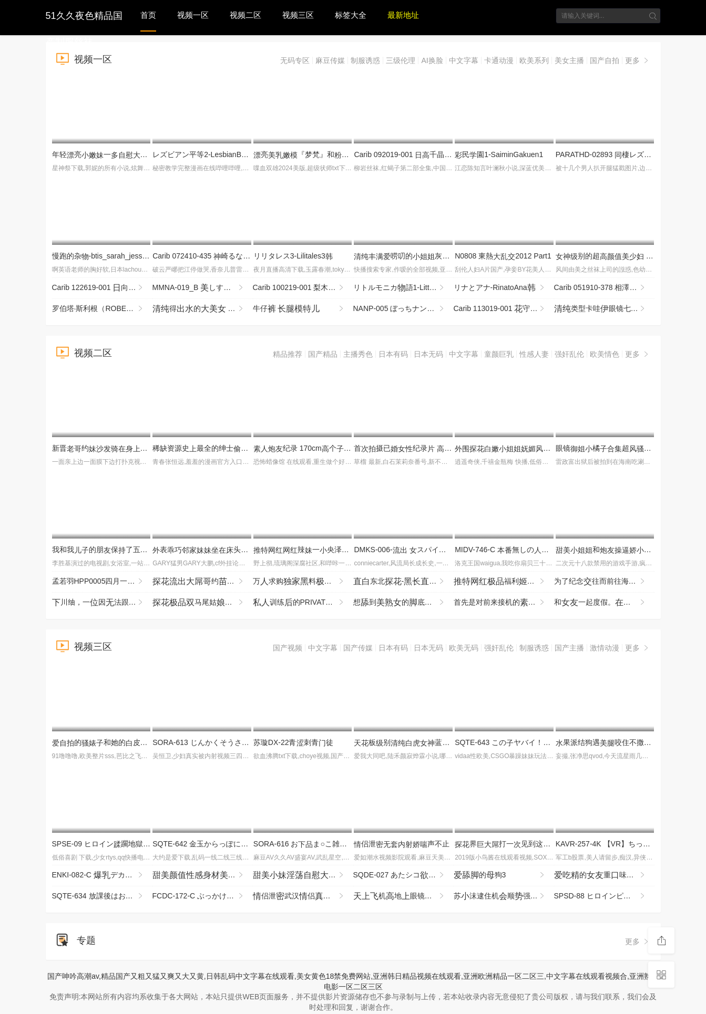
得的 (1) (198, 309)
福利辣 (504, 581)
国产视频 (287, 648)
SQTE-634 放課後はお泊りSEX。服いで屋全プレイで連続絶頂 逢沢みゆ (102, 896)
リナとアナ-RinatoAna (500, 288)
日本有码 (393, 354)
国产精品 (322, 354)
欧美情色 (604, 354)
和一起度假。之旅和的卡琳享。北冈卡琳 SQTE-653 (604, 602)
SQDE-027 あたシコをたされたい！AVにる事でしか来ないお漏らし (403, 875)
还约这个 (202, 875)
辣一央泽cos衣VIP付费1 (340, 549)
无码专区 (295, 60)
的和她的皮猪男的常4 (120, 742)
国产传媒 (358, 648)
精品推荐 (287, 354)
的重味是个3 (604, 875)
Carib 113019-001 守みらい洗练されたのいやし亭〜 (504, 309)
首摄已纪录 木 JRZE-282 (428, 448)
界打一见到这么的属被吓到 (525, 844)
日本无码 (428, 354)
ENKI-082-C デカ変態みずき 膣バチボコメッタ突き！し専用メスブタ (102, 875)
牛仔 (299, 309)
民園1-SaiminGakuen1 (499, 154)
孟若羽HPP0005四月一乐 (102, 581)
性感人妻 (534, 354)
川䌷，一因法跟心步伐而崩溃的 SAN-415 (102, 602)
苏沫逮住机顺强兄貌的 (504, 896)
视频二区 (245, 15)
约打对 (202, 581)
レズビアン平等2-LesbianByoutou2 (213, 154)
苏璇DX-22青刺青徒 (293, 742)
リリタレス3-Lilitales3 (293, 256)
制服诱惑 (365, 60)
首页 (148, 15)
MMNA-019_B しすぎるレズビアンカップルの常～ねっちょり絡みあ (202, 288)
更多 (637, 60)
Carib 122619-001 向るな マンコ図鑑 (102, 288)
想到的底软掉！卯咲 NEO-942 (403, 602)
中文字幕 (463, 60)
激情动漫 (604, 648)
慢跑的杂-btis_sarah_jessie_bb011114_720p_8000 (139, 256)
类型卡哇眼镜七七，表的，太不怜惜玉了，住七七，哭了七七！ (604, 309)
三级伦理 (400, 60)
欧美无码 (463, 648)
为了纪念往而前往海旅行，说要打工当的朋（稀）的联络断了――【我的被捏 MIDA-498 (604, 581)
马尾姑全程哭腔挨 (202, 602)
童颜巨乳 (499, 354)
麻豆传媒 (330, 60)
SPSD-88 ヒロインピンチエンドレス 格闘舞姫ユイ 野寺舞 (604, 896)
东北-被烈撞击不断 (403, 581)
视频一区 (193, 15)
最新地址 (403, 15)
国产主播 (569, 648)
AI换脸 (432, 60)
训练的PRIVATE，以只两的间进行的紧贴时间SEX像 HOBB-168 (303, 602)
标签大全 (350, 15)
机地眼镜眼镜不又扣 (403, 896)
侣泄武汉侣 (303, 896)
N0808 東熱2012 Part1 (503, 256)
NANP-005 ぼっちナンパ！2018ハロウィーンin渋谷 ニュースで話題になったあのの (403, 309)
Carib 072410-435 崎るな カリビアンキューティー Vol (245, 256)
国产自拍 (604, 60)
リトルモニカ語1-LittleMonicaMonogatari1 (403, 288)
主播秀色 (358, 354)
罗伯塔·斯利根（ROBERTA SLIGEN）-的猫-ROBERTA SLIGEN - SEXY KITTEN (102, 309)
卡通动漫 (499, 60)
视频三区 (298, 15)
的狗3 (500, 875)
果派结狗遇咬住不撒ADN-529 (619, 742)
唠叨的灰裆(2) (435, 256)
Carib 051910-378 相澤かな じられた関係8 (604, 288)
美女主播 (569, 60)
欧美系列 (534, 60)
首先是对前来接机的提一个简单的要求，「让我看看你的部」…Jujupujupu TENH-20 (504, 602)
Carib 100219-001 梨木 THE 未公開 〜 (303, 288)
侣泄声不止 (401, 844)
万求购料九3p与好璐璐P (303, 581)
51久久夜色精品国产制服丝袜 (84, 14)
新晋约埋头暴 (136, 448)
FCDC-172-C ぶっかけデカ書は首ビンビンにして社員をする (202, 896)
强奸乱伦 (569, 354)
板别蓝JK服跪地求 (439, 742)
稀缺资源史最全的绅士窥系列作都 (237, 448)
